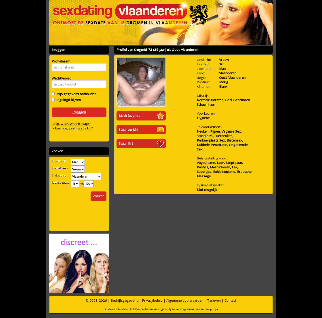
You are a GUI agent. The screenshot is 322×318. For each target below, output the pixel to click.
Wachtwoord (60, 78)
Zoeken (98, 196)
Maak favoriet (129, 115)
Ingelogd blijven (68, 99)
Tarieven (214, 300)
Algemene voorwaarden (184, 300)
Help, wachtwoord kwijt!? (71, 123)
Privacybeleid (152, 300)
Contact (230, 300)
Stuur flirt (126, 143)
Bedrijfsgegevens (124, 300)
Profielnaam (60, 61)
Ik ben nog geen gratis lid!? (72, 128)
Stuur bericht (128, 129)
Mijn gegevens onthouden (75, 94)
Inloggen (79, 112)
